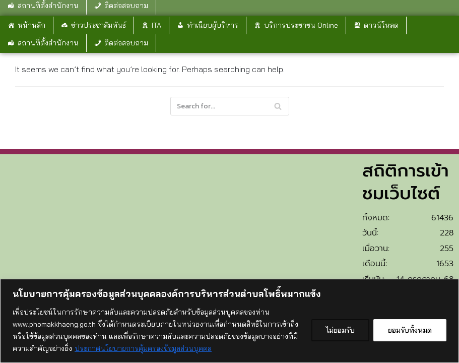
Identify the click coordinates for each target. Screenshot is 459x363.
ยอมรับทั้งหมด (410, 330)
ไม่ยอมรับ (340, 330)
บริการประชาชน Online (301, 25)
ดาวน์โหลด (381, 25)
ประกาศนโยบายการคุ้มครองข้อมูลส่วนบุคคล (143, 348)
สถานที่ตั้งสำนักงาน (48, 42)
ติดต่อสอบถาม (126, 42)
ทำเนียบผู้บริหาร (212, 25)
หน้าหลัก (31, 25)
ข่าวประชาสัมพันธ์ (98, 25)
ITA (156, 25)
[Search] (229, 106)
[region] (229, 321)
